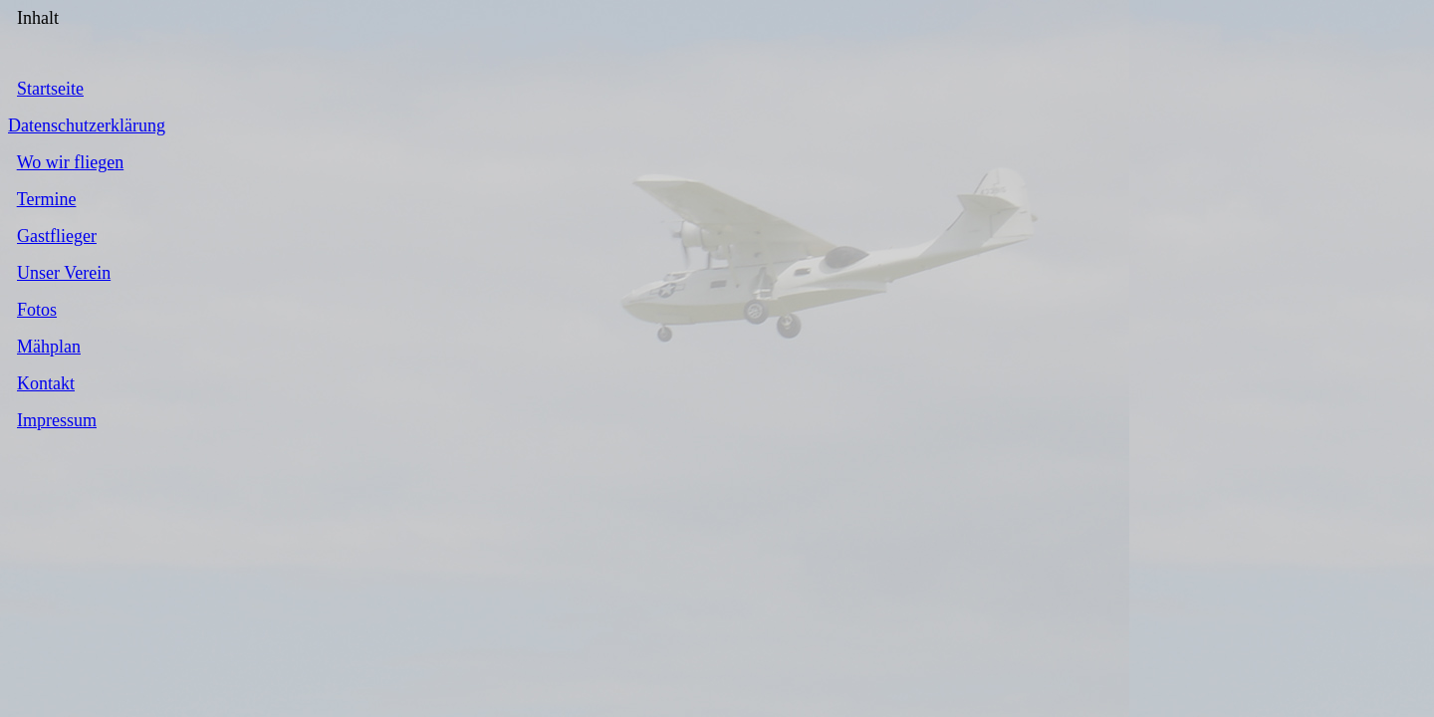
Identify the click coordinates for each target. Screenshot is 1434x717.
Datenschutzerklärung (86, 125)
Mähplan (49, 347)
